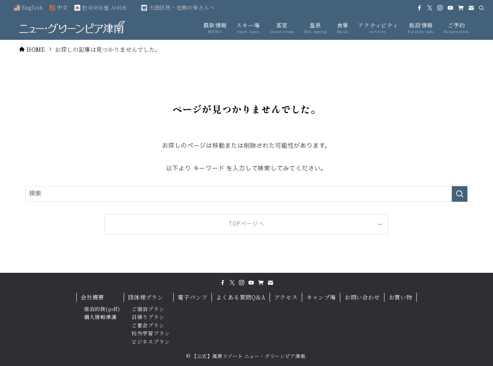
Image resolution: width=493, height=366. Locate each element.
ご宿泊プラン (148, 309)
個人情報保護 (100, 317)
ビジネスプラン (151, 341)
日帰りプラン (148, 317)
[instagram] (440, 8)
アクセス (286, 297)
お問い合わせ (362, 297)
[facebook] (419, 8)
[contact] (471, 8)
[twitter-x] (430, 8)
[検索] (481, 8)
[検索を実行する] (460, 194)
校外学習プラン (151, 333)
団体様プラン (145, 297)
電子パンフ (192, 297)
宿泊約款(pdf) (102, 309)
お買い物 (400, 297)
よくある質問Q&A (240, 297)
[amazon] (461, 8)
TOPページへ (246, 224)
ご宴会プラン (148, 325)
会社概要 (92, 297)
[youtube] (450, 8)
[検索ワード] (246, 194)
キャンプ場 (321, 297)
